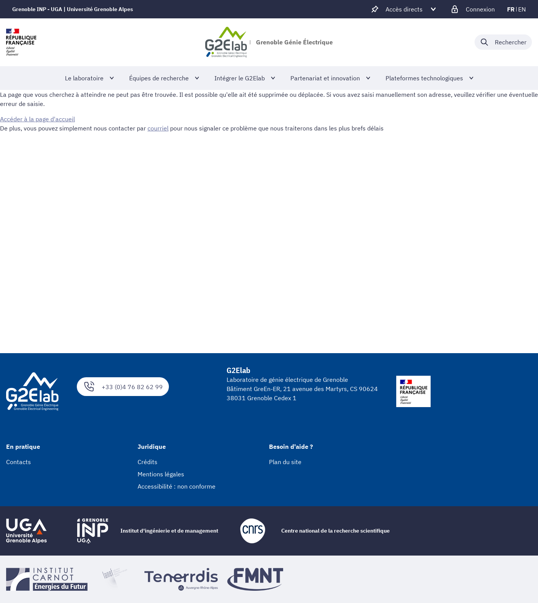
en (522, 9)
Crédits (147, 462)
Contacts (18, 462)
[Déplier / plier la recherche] (503, 42)
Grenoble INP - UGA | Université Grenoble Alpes (72, 9)
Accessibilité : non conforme (177, 486)
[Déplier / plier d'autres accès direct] (404, 9)
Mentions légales (161, 474)
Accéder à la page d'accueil (37, 119)
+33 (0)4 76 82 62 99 (123, 386)
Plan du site (285, 462)
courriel (158, 128)
